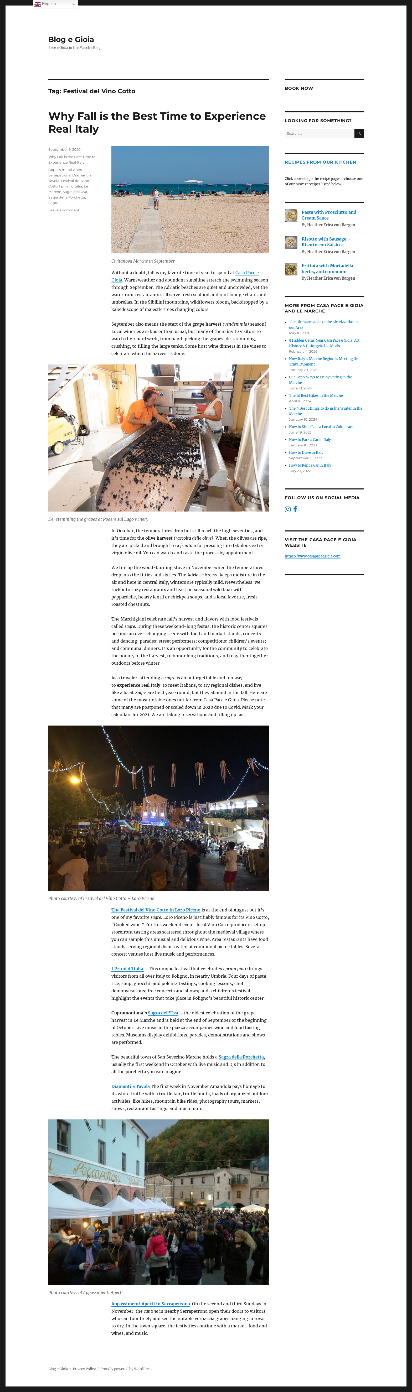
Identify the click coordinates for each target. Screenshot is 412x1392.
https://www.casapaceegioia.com (313, 556)
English (45, 4)
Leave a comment (63, 210)
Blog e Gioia (71, 39)
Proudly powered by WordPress (126, 1369)
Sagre (53, 203)
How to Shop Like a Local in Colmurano (322, 427)
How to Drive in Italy (306, 452)
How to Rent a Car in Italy (310, 465)
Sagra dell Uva (75, 192)
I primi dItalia (70, 186)
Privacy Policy (84, 1369)
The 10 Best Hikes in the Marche (316, 395)
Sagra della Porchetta (66, 197)
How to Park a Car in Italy (310, 439)
